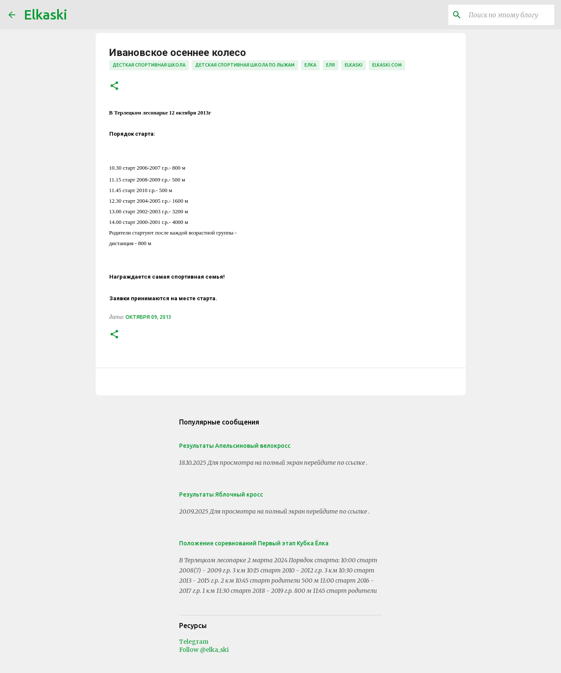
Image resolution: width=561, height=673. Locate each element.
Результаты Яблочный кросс (221, 494)
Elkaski (45, 14)
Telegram (193, 641)
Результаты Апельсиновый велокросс (234, 445)
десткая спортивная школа (149, 64)
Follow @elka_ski (204, 649)
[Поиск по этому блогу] (509, 15)
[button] (114, 86)
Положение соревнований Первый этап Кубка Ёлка (254, 543)
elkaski (353, 64)
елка (310, 64)
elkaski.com (387, 64)
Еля (330, 64)
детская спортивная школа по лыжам (245, 64)
